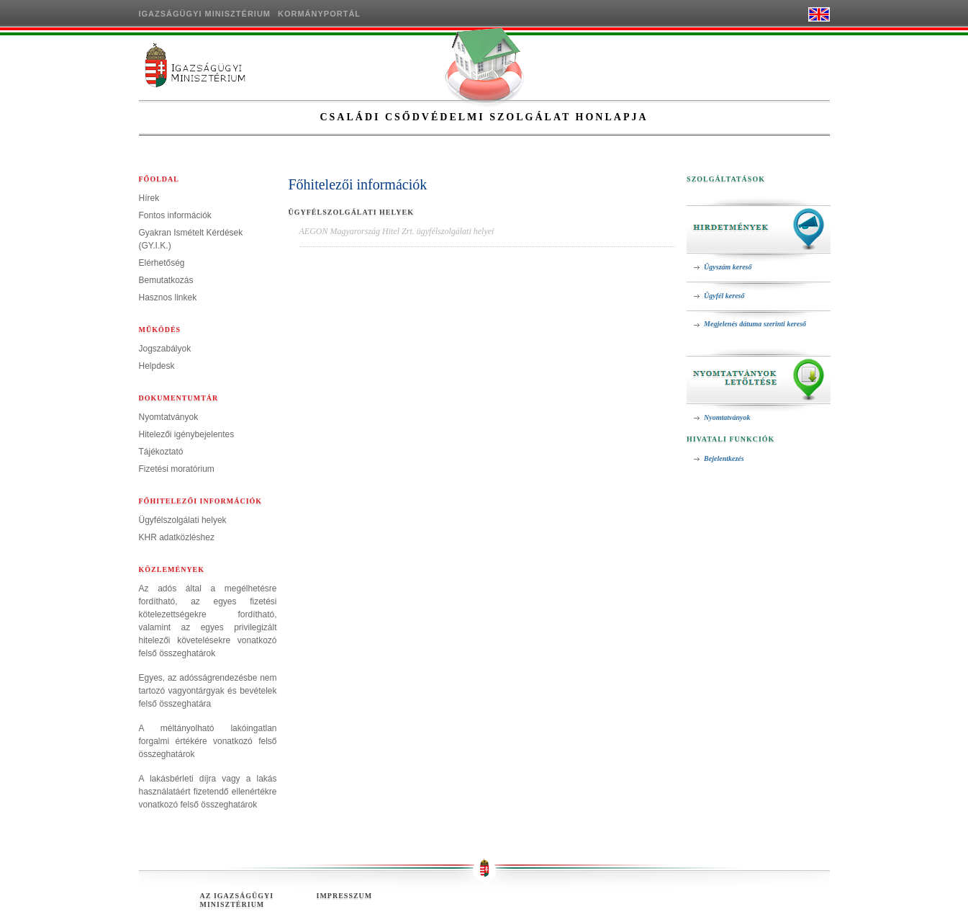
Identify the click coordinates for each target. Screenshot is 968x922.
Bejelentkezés (724, 458)
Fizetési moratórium (176, 469)
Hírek (149, 198)
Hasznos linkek (168, 297)
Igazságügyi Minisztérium (205, 13)
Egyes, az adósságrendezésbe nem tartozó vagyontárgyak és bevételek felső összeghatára (208, 691)
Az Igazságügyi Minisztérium (237, 900)
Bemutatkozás (166, 280)
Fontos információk (175, 215)
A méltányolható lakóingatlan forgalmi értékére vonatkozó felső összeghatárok (208, 741)
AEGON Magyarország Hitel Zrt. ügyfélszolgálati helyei (396, 231)
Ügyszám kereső (727, 267)
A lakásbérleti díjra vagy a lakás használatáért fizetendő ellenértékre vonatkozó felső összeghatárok (208, 792)
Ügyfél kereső (724, 296)
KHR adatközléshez (176, 537)
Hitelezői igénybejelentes (187, 434)
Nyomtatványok (169, 417)
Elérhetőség (162, 263)
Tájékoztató (161, 452)
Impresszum (345, 896)
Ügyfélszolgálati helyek (183, 520)
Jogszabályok (165, 349)
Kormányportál (319, 13)
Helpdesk (157, 366)
